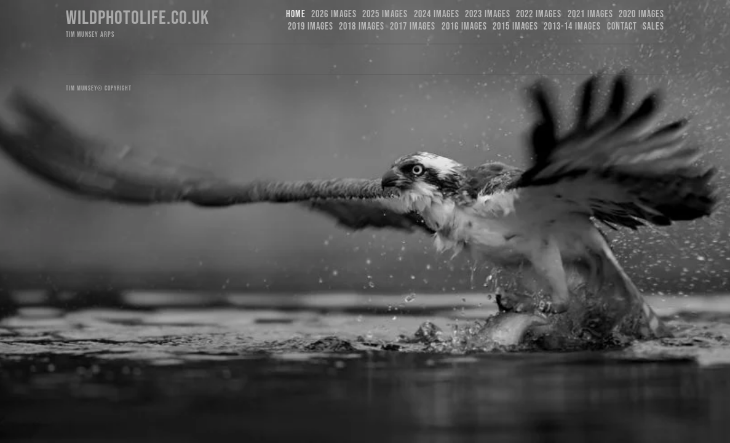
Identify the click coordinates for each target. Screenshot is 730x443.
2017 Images (412, 27)
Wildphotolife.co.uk (137, 18)
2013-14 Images (572, 27)
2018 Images (361, 27)
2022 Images (538, 14)
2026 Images (334, 14)
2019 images (310, 27)
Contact (622, 27)
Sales (653, 27)
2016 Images (464, 27)
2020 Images (641, 14)
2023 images (487, 14)
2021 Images (590, 14)
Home (296, 14)
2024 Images (436, 14)
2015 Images (515, 27)
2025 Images (385, 14)
